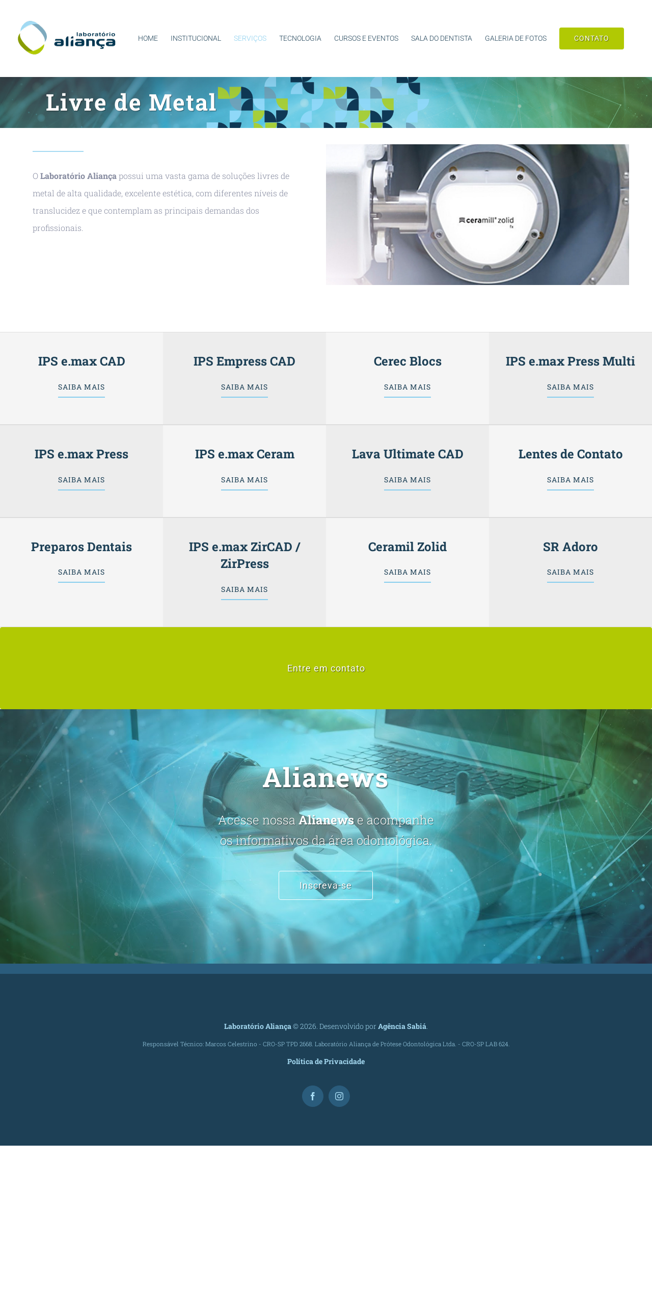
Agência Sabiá (402, 1026)
